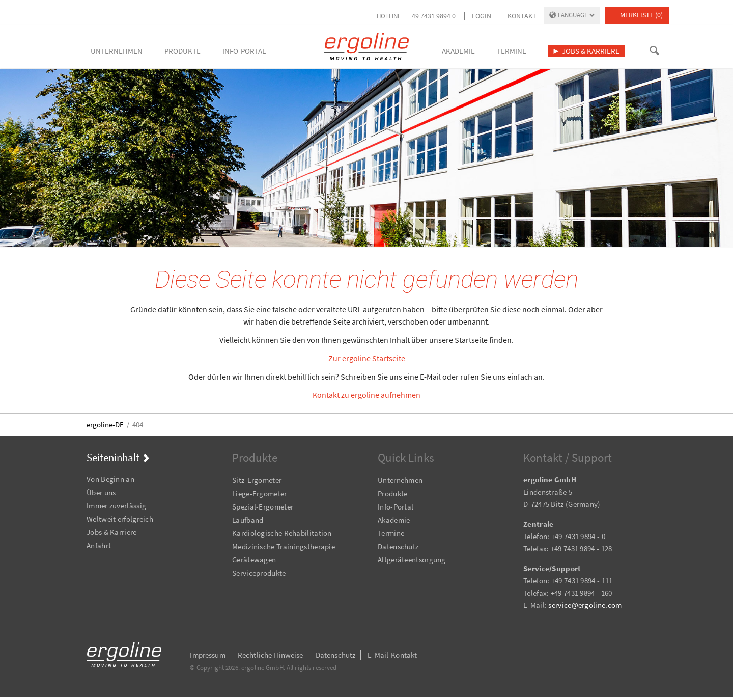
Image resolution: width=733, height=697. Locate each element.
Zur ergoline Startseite (366, 358)
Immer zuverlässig (116, 506)
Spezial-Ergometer (262, 507)
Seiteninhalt (113, 457)
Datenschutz (398, 546)
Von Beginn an (110, 479)
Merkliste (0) (641, 14)
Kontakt (522, 16)
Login (481, 16)
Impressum (207, 655)
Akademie (394, 520)
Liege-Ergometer (259, 493)
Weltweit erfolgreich (120, 519)
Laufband (247, 520)
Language (573, 15)
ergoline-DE (105, 425)
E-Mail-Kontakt (392, 655)
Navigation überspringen (232, 466)
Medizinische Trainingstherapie (283, 546)
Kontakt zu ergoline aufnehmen (366, 395)
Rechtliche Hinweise (270, 655)
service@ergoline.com (585, 605)
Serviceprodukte (259, 573)
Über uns (101, 492)
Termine (391, 533)
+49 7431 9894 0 (432, 16)
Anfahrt (99, 545)
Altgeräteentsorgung (412, 560)
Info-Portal (395, 507)
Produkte (392, 493)
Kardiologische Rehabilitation (282, 533)
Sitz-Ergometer (256, 480)
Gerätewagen (254, 560)
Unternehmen (400, 480)
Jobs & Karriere (112, 532)
